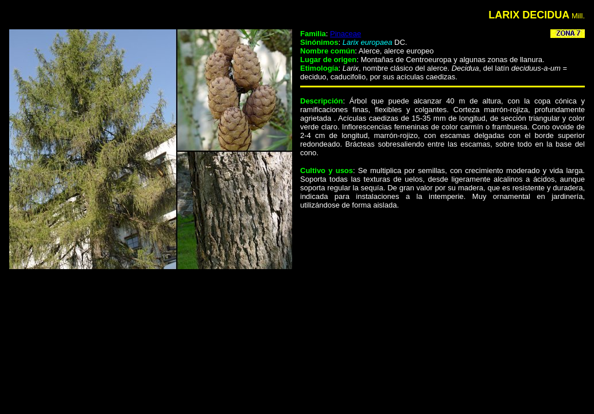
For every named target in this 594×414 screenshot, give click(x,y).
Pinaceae (345, 33)
